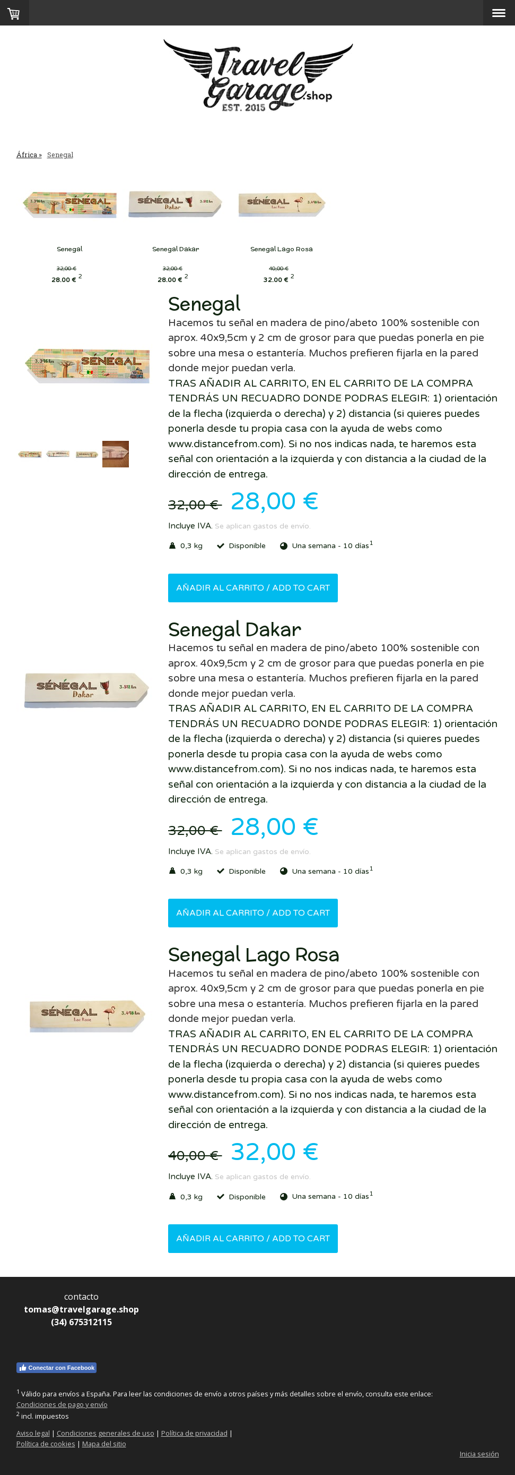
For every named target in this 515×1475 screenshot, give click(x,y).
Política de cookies (45, 1443)
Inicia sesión (479, 1454)
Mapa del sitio (104, 1443)
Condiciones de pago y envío (62, 1404)
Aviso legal (33, 1433)
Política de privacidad (194, 1433)
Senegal (69, 248)
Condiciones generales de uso (105, 1433)
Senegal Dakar (186, 248)
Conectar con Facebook (57, 1367)
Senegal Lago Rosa (303, 248)
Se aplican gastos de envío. (263, 526)
